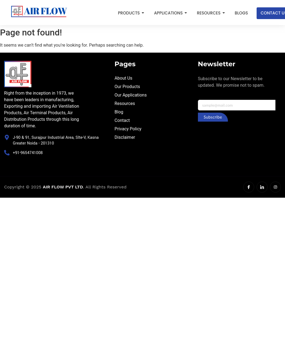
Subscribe (213, 117)
